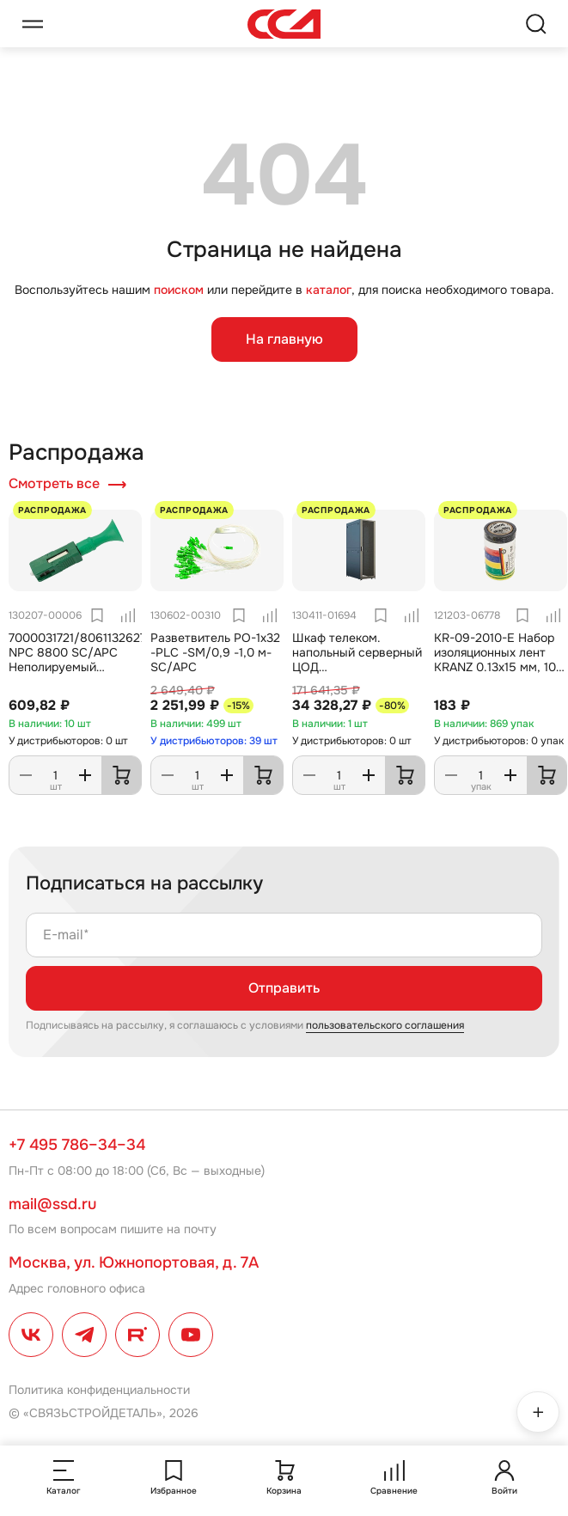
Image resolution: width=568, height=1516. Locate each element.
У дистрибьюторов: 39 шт (214, 741)
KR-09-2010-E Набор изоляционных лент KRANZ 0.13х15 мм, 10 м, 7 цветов (495, 659)
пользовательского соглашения (385, 1025)
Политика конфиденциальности (99, 1389)
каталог (328, 289)
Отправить (284, 988)
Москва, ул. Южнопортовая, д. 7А (134, 1262)
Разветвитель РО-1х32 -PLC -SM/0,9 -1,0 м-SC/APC (215, 652)
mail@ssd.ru (52, 1204)
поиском (179, 289)
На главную (284, 339)
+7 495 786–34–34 (77, 1144)
